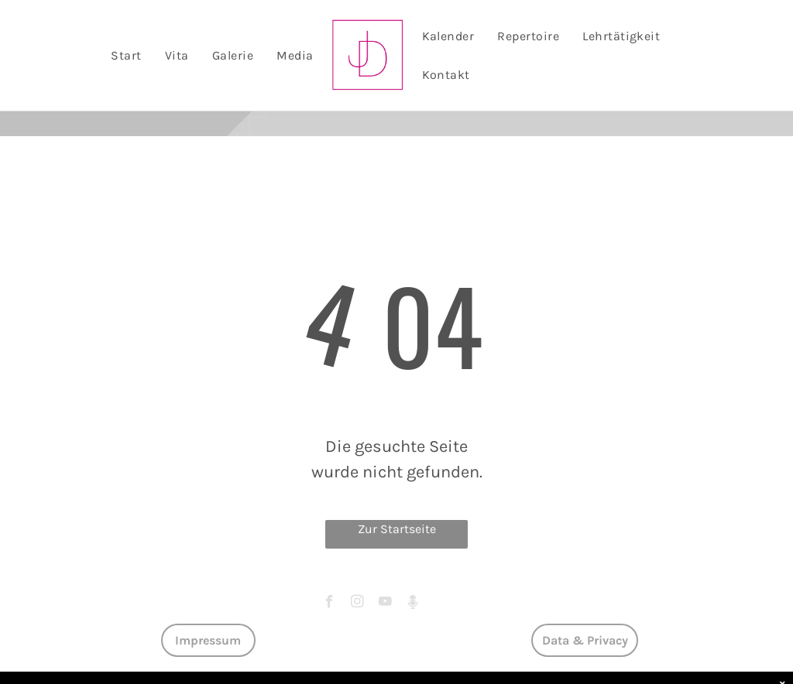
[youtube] (385, 603)
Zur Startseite (397, 529)
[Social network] (413, 603)
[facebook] (329, 603)
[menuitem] (126, 55)
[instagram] (357, 603)
